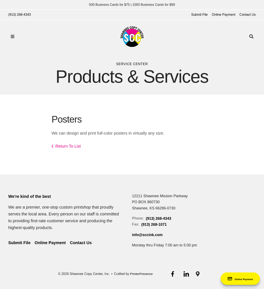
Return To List (68, 146)
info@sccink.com (147, 235)
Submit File (199, 14)
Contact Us (247, 14)
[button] (12, 36)
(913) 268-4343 (19, 14)
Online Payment (223, 14)
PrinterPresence (141, 274)
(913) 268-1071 (154, 224)
